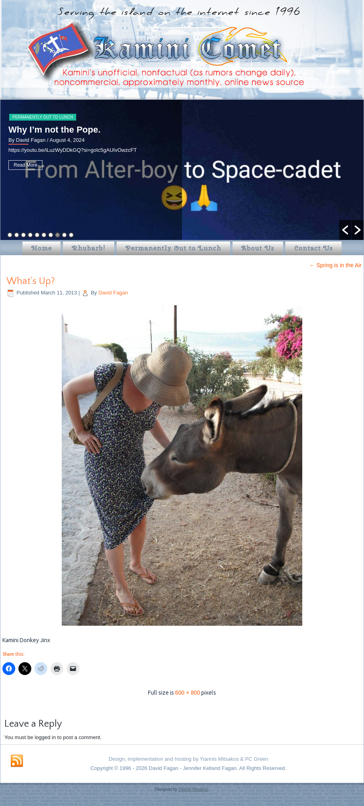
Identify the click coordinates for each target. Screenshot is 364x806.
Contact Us (313, 248)
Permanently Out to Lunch (46, 117)
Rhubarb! (88, 248)
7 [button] (50, 235)
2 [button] (16, 235)
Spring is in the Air (335, 265)
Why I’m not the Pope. (58, 130)
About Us (257, 248)
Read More (29, 165)
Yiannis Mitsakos (193, 789)
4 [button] (30, 235)
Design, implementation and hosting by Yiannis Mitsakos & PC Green (188, 759)
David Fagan (113, 293)
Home (41, 248)
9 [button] (64, 235)
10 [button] (71, 235)
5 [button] (37, 235)
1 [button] (9, 235)
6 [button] (44, 235)
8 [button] (57, 235)
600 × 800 (187, 692)
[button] (345, 230)
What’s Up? (30, 281)
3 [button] (23, 235)
